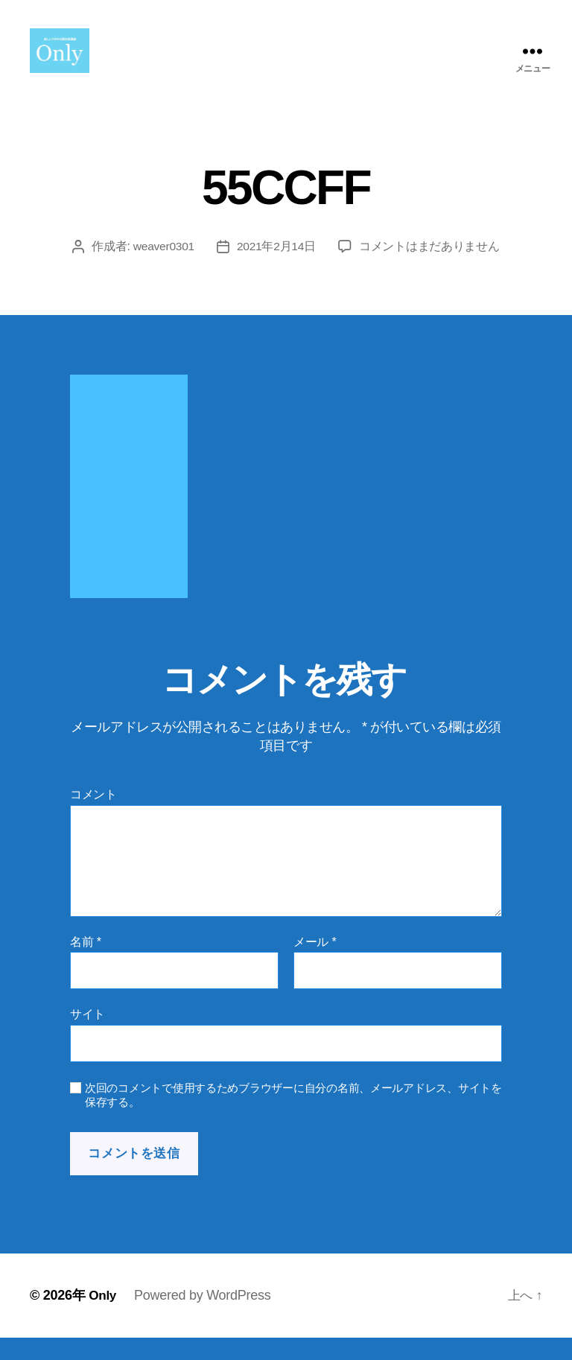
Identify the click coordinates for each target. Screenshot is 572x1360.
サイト (87, 1036)
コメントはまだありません (430, 268)
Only (103, 1317)
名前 (85, 964)
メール (314, 964)
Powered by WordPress (204, 1317)
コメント (93, 816)
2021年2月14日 (277, 268)
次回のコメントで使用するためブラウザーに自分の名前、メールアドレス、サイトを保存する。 (293, 1117)
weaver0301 (163, 268)
